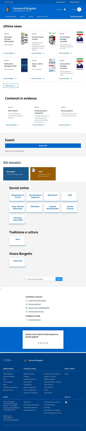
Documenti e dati (8, 390)
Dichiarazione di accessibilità (52, 410)
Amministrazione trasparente (52, 402)
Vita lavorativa (48, 393)
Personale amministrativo (10, 387)
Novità (22, 16)
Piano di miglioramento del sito (52, 413)
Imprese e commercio (50, 376)
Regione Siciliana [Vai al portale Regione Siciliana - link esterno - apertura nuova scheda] (9, 2)
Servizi (31, 16)
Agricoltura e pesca (29, 374)
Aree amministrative (9, 376)
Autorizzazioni (27, 385)
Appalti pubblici (28, 382)
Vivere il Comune (42, 16)
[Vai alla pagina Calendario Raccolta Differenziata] (9, 52)
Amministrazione (10, 16)
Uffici (4, 379)
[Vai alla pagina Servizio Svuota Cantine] (37, 52)
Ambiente (26, 376)
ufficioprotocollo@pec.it (12, 420)
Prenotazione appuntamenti (31, 405)
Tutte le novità (10, 86)
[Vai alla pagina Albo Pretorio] (12, 124)
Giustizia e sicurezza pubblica (52, 374)
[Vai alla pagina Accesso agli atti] (65, 124)
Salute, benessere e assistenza (52, 382)
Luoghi (66, 374)
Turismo (46, 390)
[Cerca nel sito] (79, 9)
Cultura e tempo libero (30, 390)
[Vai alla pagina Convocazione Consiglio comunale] (65, 52)
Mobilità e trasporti (49, 379)
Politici (5, 385)
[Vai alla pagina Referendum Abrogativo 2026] (9, 78)
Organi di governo (8, 374)
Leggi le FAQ (27, 402)
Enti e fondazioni (8, 382)
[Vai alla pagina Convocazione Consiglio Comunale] (65, 78)
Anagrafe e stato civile (30, 379)
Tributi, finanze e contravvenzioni (48, 386)
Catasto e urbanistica (30, 387)
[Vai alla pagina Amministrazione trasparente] (39, 124)
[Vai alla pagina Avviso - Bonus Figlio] (37, 78)
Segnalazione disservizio (30, 407)
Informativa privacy (49, 405)
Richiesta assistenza (29, 410)
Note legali (47, 407)
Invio (59, 279)
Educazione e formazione (31, 393)
